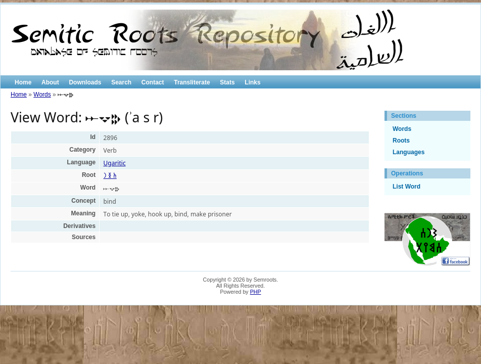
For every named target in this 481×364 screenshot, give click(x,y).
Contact (152, 82)
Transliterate (192, 82)
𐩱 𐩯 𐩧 (110, 175)
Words (42, 94)
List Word (406, 186)
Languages (408, 152)
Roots (401, 140)
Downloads (85, 82)
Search (121, 82)
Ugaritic (115, 163)
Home (23, 82)
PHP (255, 292)
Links (252, 82)
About (50, 82)
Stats (227, 82)
